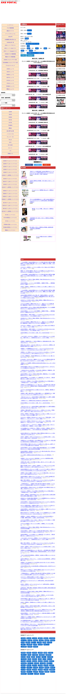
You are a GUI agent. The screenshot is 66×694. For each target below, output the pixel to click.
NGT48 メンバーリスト (10, 214)
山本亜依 (36, 667)
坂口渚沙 (23, 656)
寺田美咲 (46, 669)
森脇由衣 (52, 665)
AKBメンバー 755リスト (10, 45)
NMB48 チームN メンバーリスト (10, 190)
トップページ (10, 25)
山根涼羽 (41, 640)
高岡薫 (29, 659)
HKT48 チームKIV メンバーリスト (10, 205)
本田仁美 (35, 665)
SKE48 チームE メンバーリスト (10, 184)
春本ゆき (53, 671)
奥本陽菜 (36, 646)
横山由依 (29, 638)
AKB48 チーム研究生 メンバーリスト (10, 175)
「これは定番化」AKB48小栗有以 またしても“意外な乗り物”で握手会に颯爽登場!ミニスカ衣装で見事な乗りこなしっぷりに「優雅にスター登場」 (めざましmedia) (38, 291)
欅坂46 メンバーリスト (10, 230)
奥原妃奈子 (23, 673)
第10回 (30, 50)
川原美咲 (41, 671)
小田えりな (23, 654)
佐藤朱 (28, 656)
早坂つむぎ (46, 644)
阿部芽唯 (23, 652)
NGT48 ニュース (10, 80)
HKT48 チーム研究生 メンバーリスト (10, 211)
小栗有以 (50, 642)
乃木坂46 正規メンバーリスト (10, 224)
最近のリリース (10, 30)
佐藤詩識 (28, 642)
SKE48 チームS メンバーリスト (10, 178)
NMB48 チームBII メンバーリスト (10, 196)
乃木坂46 (10, 125)
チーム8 (29, 33)
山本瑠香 (41, 667)
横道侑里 (47, 667)
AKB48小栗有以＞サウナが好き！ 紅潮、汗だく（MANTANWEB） (36, 402)
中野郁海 (23, 661)
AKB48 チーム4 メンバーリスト (10, 169)
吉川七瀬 (23, 669)
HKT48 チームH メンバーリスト (10, 202)
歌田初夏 (40, 669)
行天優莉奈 (35, 654)
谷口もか (23, 667)
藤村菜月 (29, 665)
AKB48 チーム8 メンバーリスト (10, 172)
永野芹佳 (29, 661)
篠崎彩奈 (46, 638)
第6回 (28, 48)
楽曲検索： (3, 92)
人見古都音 (23, 646)
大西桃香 (40, 652)
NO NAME (10, 145)
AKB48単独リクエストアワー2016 (10, 62)
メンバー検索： (4, 102)
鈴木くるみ (23, 640)
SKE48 (10, 114)
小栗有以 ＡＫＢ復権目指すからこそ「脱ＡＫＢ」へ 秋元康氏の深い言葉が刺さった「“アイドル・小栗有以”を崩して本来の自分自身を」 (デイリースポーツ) (38, 551)
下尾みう (23, 644)
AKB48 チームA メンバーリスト (10, 160)
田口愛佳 (30, 640)
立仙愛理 (37, 673)
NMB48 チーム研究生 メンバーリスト (10, 199)
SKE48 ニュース (10, 71)
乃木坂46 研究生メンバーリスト (10, 227)
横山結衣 (53, 667)
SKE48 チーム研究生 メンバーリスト (10, 187)
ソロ (10, 150)
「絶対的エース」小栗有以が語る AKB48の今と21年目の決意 (34, 400)
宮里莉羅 (40, 665)
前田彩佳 (36, 640)
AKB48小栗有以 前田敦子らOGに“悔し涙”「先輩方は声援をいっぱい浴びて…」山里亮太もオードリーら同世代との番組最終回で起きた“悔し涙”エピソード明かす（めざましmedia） (38, 296)
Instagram (30, 55)
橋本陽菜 (35, 661)
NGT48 (10, 122)
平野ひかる (29, 671)
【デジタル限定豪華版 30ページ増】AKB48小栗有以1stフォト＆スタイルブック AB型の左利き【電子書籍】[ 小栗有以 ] (42, 201)
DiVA (10, 142)
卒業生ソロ (10, 153)
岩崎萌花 (29, 652)
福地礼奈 (23, 665)
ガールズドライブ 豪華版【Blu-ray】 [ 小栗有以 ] (43, 190)
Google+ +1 (46, 164)
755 (23, 55)
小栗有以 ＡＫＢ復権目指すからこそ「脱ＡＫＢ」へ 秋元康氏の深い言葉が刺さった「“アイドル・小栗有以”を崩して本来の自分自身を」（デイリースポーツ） (38, 386)
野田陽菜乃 (52, 669)
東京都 (26, 38)
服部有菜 (40, 661)
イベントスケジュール (10, 33)
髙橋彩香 (23, 671)
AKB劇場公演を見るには (10, 39)
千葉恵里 (53, 640)
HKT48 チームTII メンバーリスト (10, 208)
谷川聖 (35, 644)
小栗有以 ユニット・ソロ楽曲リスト (35, 52)
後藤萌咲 (47, 640)
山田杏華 (36, 671)
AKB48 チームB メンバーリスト (10, 166)
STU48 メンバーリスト (10, 221)
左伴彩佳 (37, 663)
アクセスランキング (10, 65)
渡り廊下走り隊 (10, 131)
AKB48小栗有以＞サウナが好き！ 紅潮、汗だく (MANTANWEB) (35, 332)
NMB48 (10, 117)
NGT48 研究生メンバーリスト (10, 217)
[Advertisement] (33, 13)
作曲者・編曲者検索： (6, 97)
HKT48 (10, 119)
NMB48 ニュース (10, 74)
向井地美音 (52, 638)
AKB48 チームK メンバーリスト (10, 163)
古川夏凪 (39, 642)
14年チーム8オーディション (32, 43)
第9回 (22, 50)
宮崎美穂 (23, 638)
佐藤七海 (38, 656)
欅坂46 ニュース (10, 89)
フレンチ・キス (10, 136)
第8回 (45, 48)
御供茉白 (42, 673)
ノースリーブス (10, 134)
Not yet (10, 139)
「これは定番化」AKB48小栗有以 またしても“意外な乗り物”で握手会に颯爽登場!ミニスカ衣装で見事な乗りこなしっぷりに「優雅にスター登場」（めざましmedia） (38, 263)
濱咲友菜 (52, 661)
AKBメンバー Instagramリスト (10, 51)
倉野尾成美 (41, 654)
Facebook (29, 164)
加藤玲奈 (40, 638)
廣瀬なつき (49, 663)
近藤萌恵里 (48, 654)
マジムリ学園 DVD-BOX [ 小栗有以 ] (44, 236)
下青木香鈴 (29, 644)
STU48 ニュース (10, 83)
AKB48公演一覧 (10, 42)
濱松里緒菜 (23, 663)
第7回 (37, 48)
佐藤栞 (33, 656)
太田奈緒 (35, 652)
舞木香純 (46, 665)
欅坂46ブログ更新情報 (10, 56)
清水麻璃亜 (50, 656)
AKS (28, 46)
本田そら (34, 642)
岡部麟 (44, 642)
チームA (29, 30)
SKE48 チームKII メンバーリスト (10, 181)
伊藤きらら (30, 673)
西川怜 (22, 642)
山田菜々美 (29, 667)
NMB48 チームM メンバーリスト (10, 193)
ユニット (10, 147)
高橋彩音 (35, 659)
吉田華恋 (30, 646)
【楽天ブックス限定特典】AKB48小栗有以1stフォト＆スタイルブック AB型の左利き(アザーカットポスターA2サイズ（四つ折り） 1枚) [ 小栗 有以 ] (42, 173)
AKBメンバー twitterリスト (10, 48)
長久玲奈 (40, 644)
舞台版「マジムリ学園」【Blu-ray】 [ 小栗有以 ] (43, 208)
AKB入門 (10, 36)
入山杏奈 (35, 638)
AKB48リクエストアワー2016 (10, 59)
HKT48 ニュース (10, 77)
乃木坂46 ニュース (10, 86)
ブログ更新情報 (10, 27)
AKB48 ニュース (10, 68)
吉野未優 (35, 669)
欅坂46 (10, 128)
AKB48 (10, 111)
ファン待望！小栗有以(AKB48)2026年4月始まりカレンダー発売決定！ (36, 454)
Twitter (37, 164)
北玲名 (29, 654)
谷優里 (39, 659)
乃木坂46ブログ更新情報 (10, 53)
